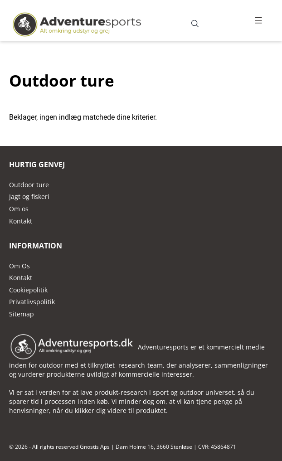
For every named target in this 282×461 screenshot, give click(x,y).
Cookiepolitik (28, 290)
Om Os (19, 266)
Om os (19, 208)
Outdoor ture (29, 184)
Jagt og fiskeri (29, 196)
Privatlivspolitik (32, 301)
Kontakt (20, 277)
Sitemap (21, 314)
